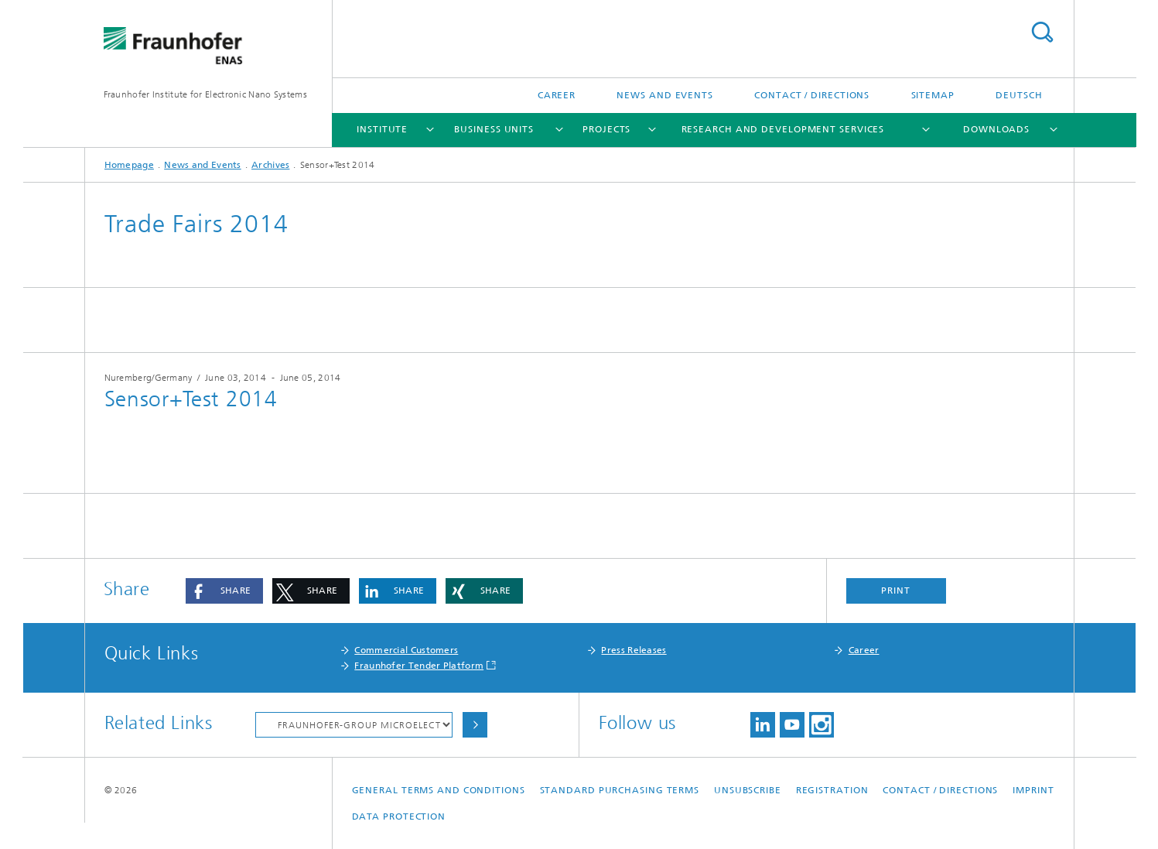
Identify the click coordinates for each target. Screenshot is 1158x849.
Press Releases (633, 650)
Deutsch (1019, 95)
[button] (224, 591)
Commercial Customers (406, 650)
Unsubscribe (747, 790)
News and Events (665, 95)
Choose (475, 725)
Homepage (129, 164)
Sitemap (933, 95)
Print (895, 590)
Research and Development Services (783, 129)
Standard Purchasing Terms (620, 790)
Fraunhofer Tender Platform (418, 665)
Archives (270, 164)
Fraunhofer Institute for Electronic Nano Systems (205, 94)
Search (1042, 32)
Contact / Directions (811, 95)
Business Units (494, 129)
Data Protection (399, 816)
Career (557, 95)
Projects (606, 129)
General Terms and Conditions (438, 790)
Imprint (1033, 790)
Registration (832, 790)
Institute (382, 129)
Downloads (996, 129)
